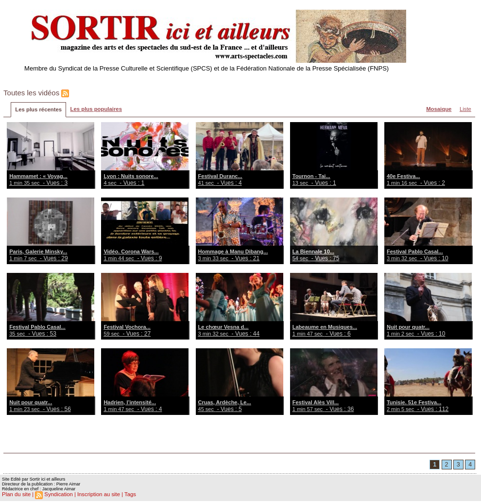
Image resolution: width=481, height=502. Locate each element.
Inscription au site (96, 495)
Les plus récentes (38, 110)
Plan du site (16, 495)
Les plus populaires (94, 109)
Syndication (57, 495)
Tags (127, 495)
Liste (465, 109)
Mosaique (439, 109)
